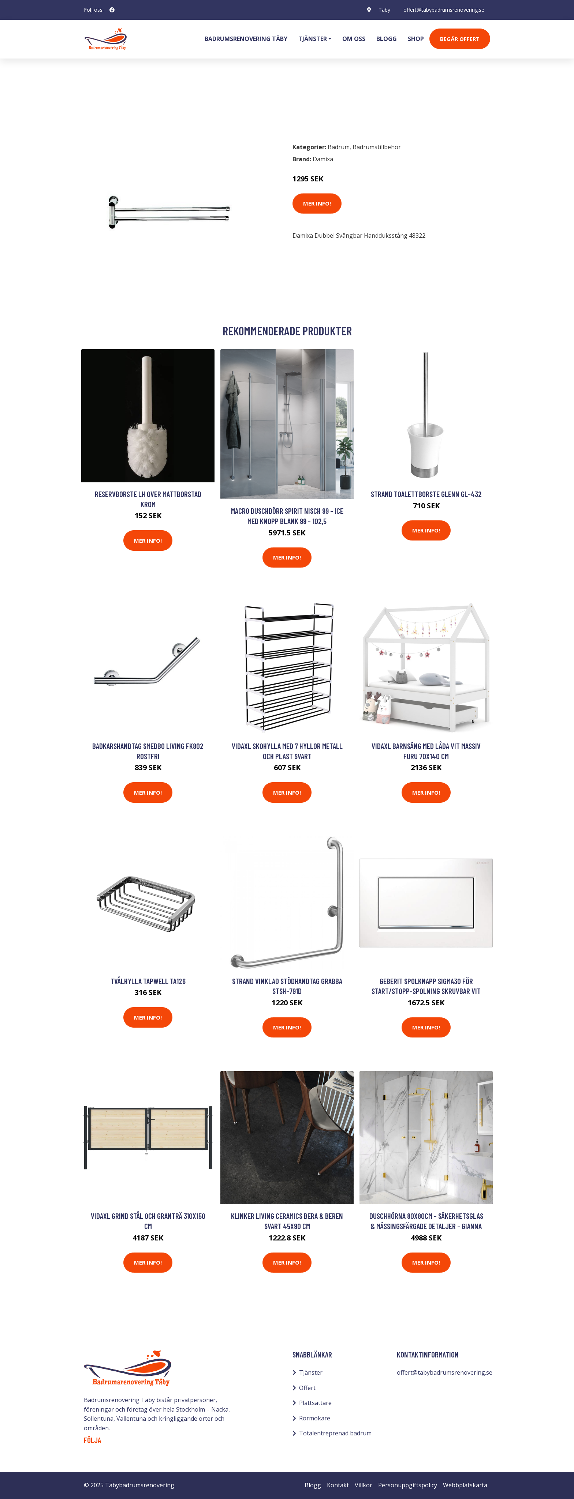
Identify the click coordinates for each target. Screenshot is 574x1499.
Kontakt (338, 1485)
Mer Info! (317, 203)
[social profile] (112, 10)
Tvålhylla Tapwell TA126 (148, 981)
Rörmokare (314, 1418)
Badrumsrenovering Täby (246, 39)
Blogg (386, 39)
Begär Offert (460, 38)
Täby (384, 9)
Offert (307, 1388)
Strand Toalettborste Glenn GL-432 (426, 493)
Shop (416, 39)
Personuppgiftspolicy (407, 1485)
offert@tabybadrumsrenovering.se (443, 9)
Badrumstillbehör (146, 105)
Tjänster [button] (312, 39)
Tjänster (311, 1372)
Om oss (353, 39)
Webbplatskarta (465, 1485)
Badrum (103, 105)
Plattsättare (315, 1403)
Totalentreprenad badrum (335, 1433)
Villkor (363, 1485)
